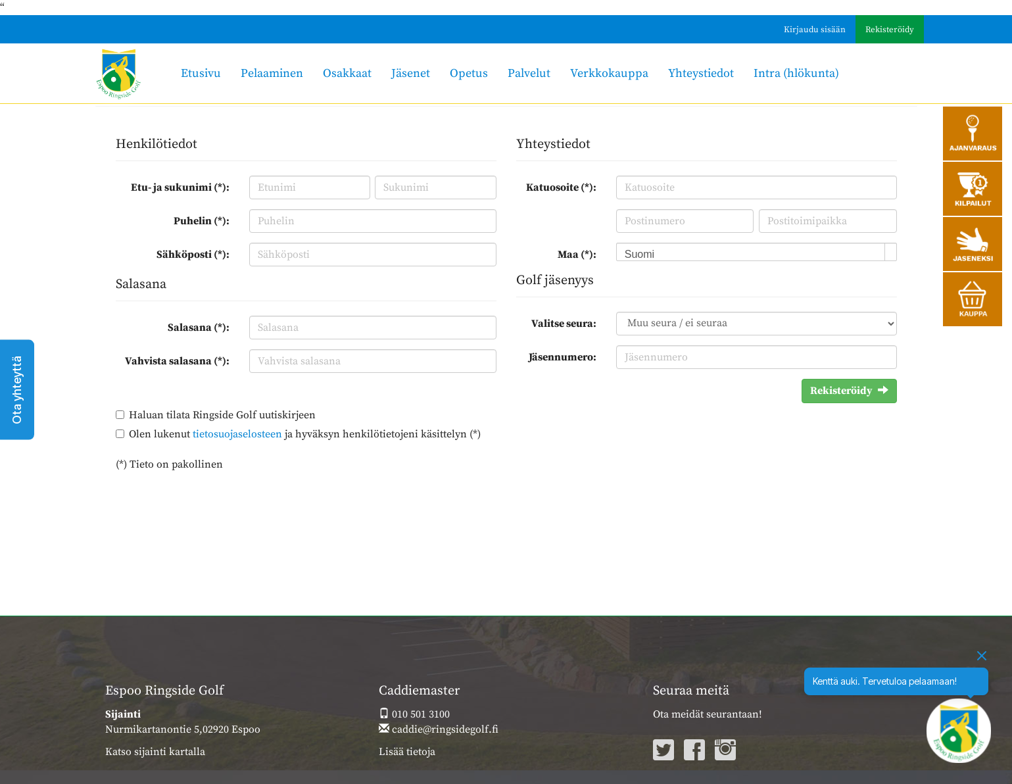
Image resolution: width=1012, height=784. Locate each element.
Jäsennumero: (562, 357)
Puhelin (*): (201, 221)
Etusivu (201, 73)
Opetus (469, 73)
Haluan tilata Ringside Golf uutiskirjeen (222, 415)
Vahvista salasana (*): (177, 361)
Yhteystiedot (701, 73)
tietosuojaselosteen (237, 434)
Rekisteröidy (889, 29)
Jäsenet (410, 73)
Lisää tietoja (407, 751)
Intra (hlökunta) (796, 73)
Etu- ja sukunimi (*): (180, 187)
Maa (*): (577, 254)
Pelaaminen (272, 73)
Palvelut (529, 73)
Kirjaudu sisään (815, 29)
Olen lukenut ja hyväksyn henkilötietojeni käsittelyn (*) (305, 434)
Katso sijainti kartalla (155, 751)
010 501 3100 (414, 714)
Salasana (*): (198, 327)
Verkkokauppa (609, 73)
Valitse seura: (563, 323)
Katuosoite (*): (561, 187)
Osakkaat (347, 73)
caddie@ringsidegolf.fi (438, 729)
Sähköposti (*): (193, 254)
